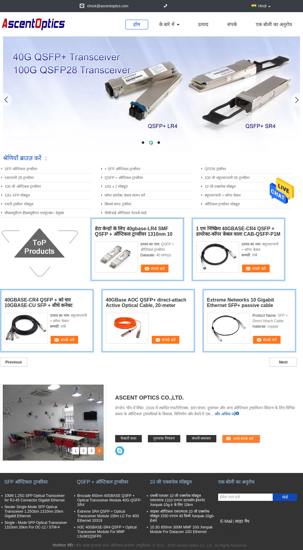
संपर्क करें (158, 268)
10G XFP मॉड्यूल (17, 195)
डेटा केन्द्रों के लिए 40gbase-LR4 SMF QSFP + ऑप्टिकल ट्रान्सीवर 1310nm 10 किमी (133, 234)
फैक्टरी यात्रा (128, 438)
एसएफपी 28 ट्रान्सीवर (19, 178)
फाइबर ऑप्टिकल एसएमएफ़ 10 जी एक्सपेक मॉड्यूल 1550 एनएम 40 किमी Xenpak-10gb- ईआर (182, 516)
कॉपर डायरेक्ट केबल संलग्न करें (125, 195)
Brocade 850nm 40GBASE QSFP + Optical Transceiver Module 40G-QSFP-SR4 (109, 500)
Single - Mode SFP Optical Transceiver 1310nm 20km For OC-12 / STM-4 (36, 525)
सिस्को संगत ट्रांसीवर (118, 204)
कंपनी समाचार (201, 438)
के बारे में (167, 24)
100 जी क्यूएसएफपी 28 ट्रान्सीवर (227, 178)
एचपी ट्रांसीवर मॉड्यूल (19, 204)
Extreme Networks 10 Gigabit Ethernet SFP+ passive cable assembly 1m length (240, 305)
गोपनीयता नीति (62, 545)
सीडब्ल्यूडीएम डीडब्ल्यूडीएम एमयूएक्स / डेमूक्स (34, 213)
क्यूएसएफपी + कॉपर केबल (223, 195)
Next (283, 362)
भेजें (285, 497)
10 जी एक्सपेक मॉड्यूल (220, 186)
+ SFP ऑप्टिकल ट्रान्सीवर (122, 169)
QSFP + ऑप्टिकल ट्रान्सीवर (124, 178)
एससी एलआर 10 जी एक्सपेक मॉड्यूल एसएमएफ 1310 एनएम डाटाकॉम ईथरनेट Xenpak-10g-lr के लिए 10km (177, 500)
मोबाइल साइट (229, 529)
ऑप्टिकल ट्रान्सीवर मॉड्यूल (222, 204)
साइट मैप (242, 521)
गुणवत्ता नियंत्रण (164, 438)
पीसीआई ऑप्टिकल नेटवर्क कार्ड (125, 213)
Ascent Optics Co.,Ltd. (149, 398)
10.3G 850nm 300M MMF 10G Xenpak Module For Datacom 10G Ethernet (181, 529)
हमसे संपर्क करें (243, 439)
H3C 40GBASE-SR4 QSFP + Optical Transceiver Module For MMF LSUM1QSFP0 (107, 531)
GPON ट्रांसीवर (215, 169)
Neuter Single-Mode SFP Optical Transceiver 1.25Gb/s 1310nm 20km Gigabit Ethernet (34, 511)
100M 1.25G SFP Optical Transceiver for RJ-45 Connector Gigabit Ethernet (35, 498)
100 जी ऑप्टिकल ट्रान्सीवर (23, 186)
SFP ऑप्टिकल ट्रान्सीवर (21, 169)
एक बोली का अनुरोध (274, 24)
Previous (13, 362)
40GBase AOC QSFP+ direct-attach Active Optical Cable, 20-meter (146, 302)
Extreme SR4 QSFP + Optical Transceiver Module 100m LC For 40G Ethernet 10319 (108, 516)
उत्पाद (203, 24)
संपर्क (232, 24)
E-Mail (226, 521)
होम (136, 24)
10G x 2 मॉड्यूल (116, 186)
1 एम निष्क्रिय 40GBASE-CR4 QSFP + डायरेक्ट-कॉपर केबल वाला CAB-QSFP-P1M (238, 231)
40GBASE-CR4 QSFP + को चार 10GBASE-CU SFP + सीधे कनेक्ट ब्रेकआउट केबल (38, 305)
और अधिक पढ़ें (225, 414)
